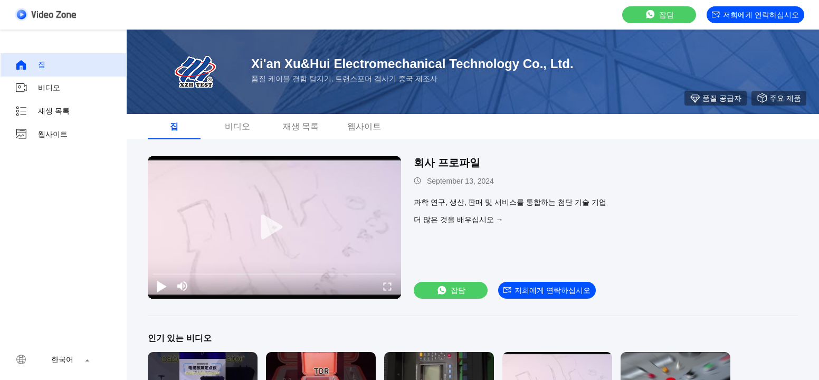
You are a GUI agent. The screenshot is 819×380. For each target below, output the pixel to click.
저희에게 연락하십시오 (755, 15)
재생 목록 (42, 111)
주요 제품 (779, 98)
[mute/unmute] (182, 286)
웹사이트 (41, 134)
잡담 (659, 14)
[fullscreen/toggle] (387, 286)
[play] (274, 227)
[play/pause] (161, 286)
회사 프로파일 (447, 162)
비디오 (37, 88)
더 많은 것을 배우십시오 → (458, 219)
